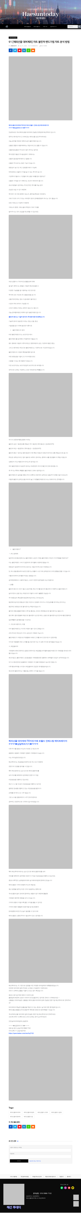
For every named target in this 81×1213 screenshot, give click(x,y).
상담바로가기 (53, 26)
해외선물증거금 (28, 1116)
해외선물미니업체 (56, 1112)
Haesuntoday (40, 14)
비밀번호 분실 (32, 1161)
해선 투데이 (14, 1207)
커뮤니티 (45, 26)
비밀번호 (12, 1153)
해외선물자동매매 (15, 1116)
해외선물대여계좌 (15, 1112)
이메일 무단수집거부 (37, 1177)
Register (44, 1)
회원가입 (38, 1161)
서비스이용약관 (13, 1177)
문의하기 (69, 1177)
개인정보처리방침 (24, 1177)
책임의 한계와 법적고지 (50, 1177)
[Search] (79, 26)
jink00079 (13, 46)
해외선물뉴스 (37, 26)
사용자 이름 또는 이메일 (16, 1147)
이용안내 (62, 1177)
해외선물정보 (27, 26)
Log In (36, 1)
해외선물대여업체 (29, 1112)
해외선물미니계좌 (43, 1112)
